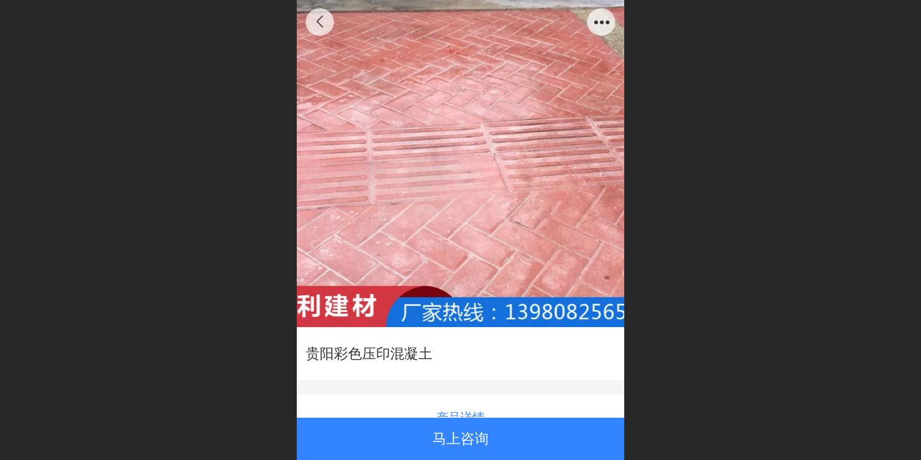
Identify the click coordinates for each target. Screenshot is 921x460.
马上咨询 (460, 439)
